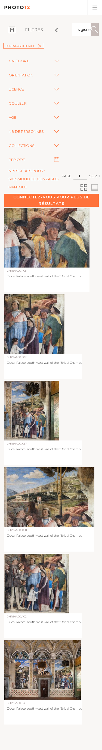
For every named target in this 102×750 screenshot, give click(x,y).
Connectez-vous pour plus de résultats (51, 200)
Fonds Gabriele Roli (24, 46)
